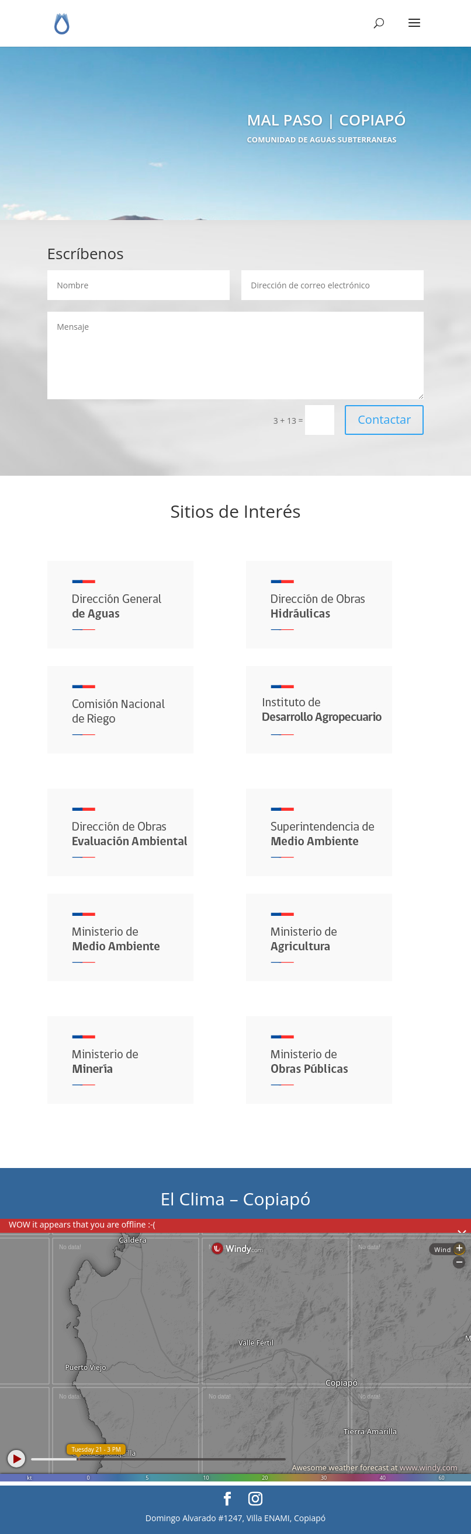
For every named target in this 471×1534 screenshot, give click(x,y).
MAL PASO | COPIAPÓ (326, 122)
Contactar (384, 419)
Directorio (250, 162)
